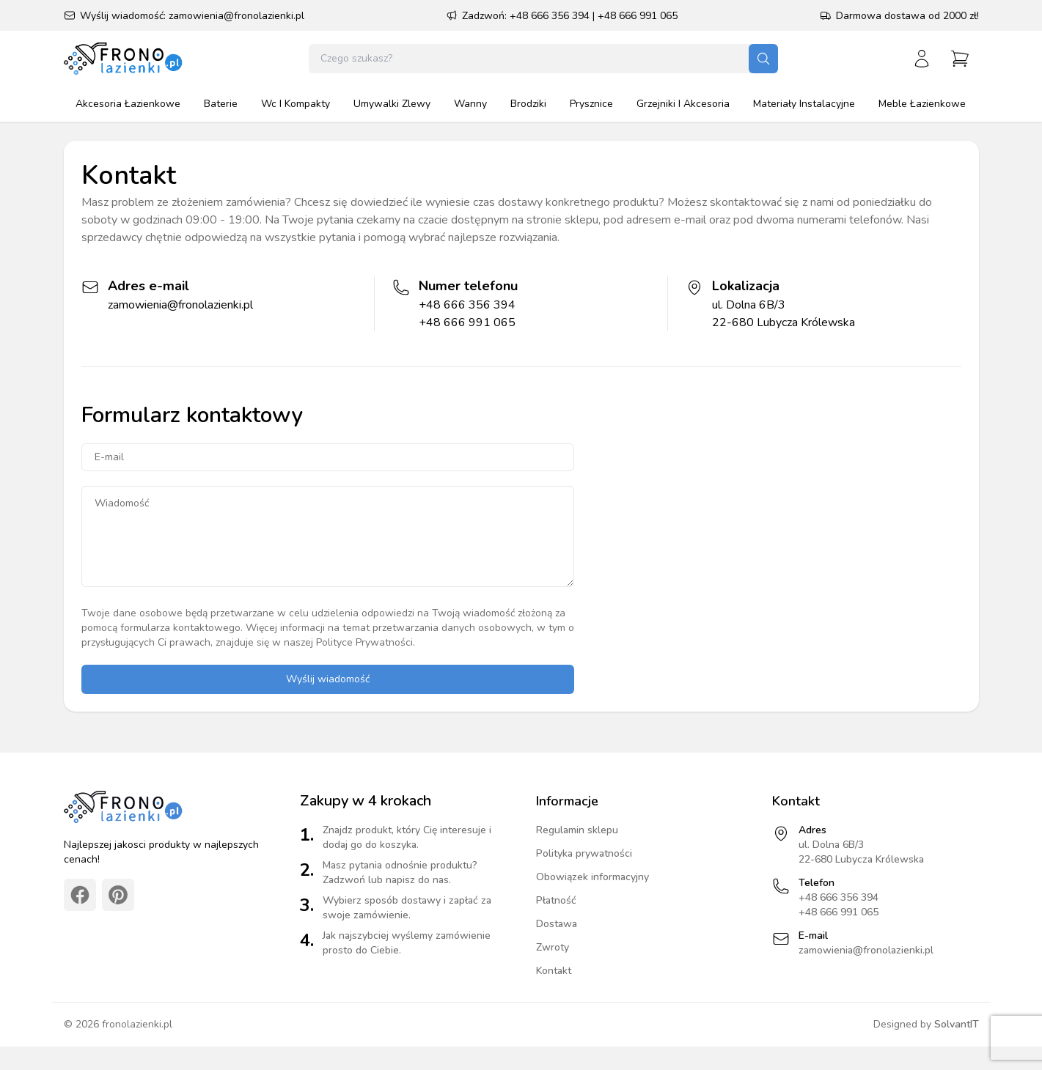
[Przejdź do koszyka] (960, 59)
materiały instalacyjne (804, 104)
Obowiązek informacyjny (592, 877)
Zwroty (552, 947)
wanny (470, 104)
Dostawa (556, 924)
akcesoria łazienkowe (128, 104)
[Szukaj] (763, 58)
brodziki (528, 104)
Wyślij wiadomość (328, 679)
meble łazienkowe (922, 104)
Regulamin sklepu (577, 830)
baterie (221, 104)
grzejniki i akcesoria (683, 104)
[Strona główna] (124, 59)
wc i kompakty (295, 104)
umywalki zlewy (391, 104)
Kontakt (553, 971)
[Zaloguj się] (922, 59)
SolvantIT (956, 1024)
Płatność (556, 900)
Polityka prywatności (584, 853)
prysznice (591, 104)
